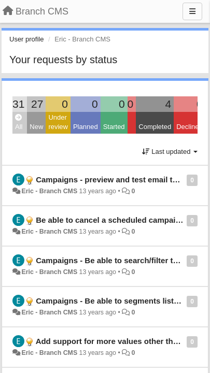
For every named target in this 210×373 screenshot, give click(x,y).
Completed (154, 127)
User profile (26, 39)
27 (37, 104)
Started (114, 127)
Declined (189, 127)
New (36, 127)
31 (18, 104)
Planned (85, 127)
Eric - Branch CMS (49, 191)
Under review (58, 122)
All (18, 122)
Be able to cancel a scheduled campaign (110, 220)
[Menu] (192, 11)
